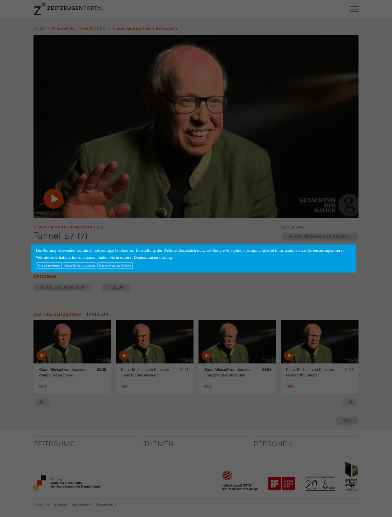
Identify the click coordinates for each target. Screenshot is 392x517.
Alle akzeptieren (49, 265)
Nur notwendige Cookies (115, 265)
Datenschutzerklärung (153, 257)
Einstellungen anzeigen (79, 265)
